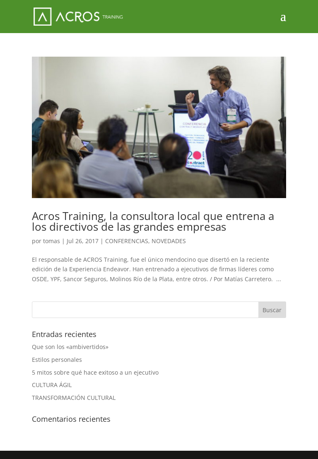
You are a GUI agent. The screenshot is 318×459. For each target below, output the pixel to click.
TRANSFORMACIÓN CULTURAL (74, 398)
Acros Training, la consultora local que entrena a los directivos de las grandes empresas (153, 221)
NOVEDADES (169, 241)
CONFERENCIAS (126, 241)
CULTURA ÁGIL (52, 385)
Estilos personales (57, 359)
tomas (51, 241)
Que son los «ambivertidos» (70, 347)
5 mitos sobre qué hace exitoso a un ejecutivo (95, 372)
